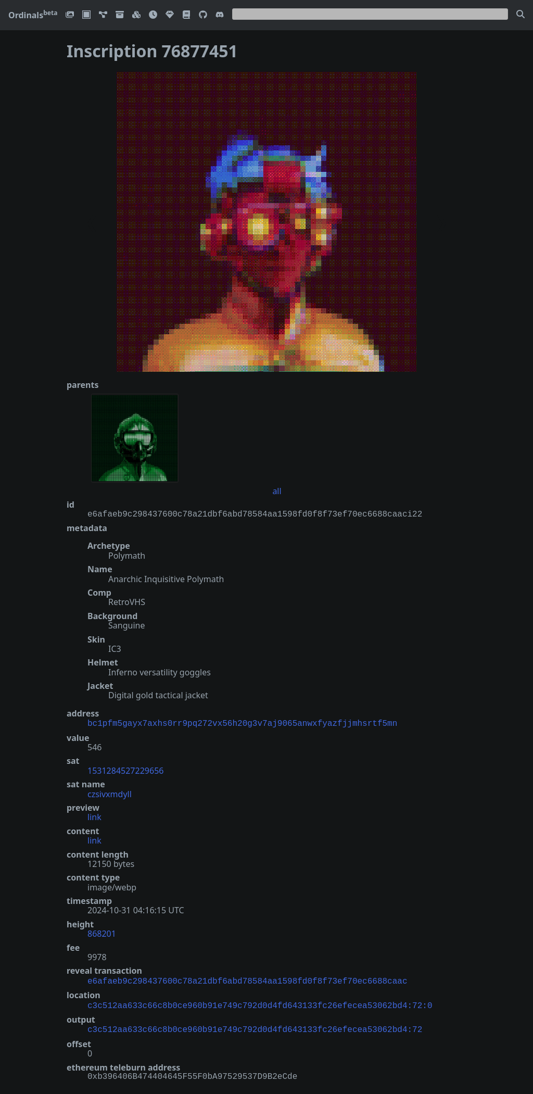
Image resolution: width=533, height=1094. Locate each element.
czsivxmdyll (109, 793)
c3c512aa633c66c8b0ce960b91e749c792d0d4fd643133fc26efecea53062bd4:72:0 (259, 1003)
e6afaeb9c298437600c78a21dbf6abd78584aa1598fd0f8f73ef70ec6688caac (247, 979)
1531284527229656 (125, 769)
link (94, 816)
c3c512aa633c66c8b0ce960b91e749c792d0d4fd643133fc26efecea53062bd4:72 (254, 1026)
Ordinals (32, 15)
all (276, 491)
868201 (101, 932)
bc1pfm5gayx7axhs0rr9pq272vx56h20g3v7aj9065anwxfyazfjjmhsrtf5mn (242, 722)
